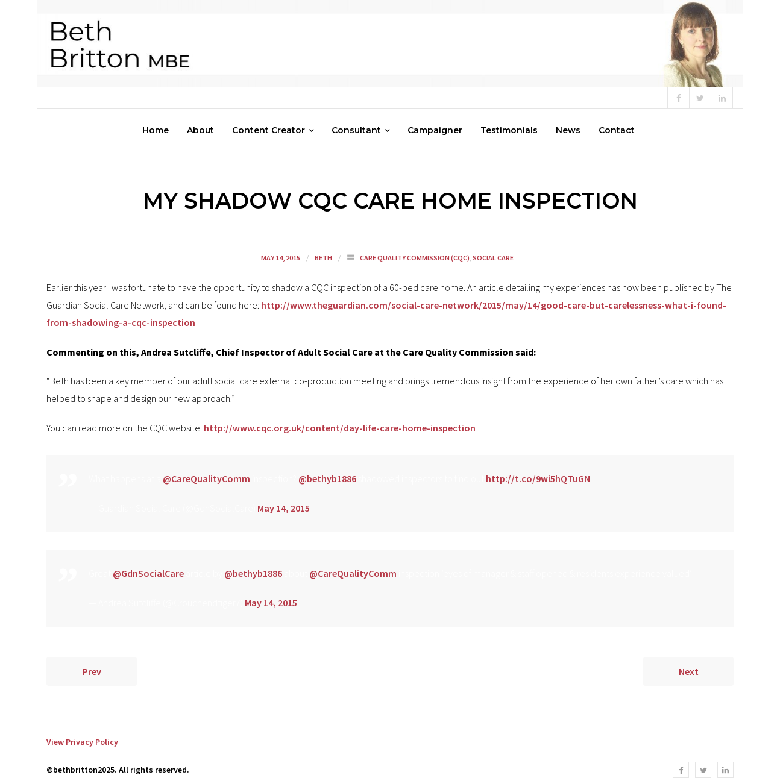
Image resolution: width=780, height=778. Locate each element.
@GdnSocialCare (148, 573)
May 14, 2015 (283, 508)
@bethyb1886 (327, 478)
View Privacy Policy (82, 741)
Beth (323, 257)
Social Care (493, 257)
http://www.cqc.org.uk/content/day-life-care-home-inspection (340, 428)
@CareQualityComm (206, 478)
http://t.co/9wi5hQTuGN (538, 478)
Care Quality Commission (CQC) (415, 257)
